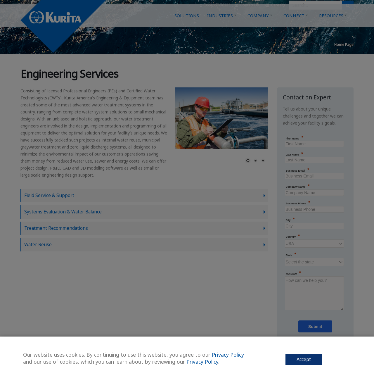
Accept (304, 359)
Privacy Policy (228, 354)
